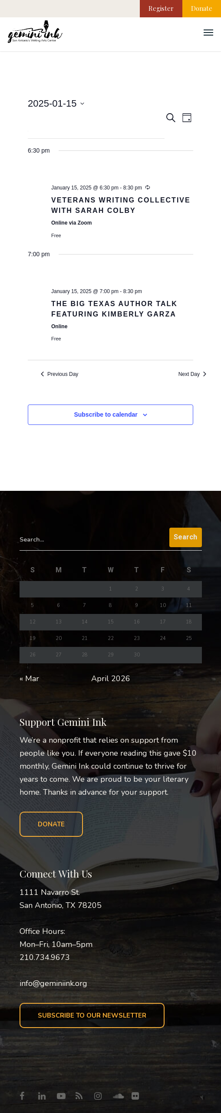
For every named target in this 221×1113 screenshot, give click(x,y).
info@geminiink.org (53, 983)
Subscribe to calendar (105, 414)
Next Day (192, 374)
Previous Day (59, 374)
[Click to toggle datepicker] (56, 103)
